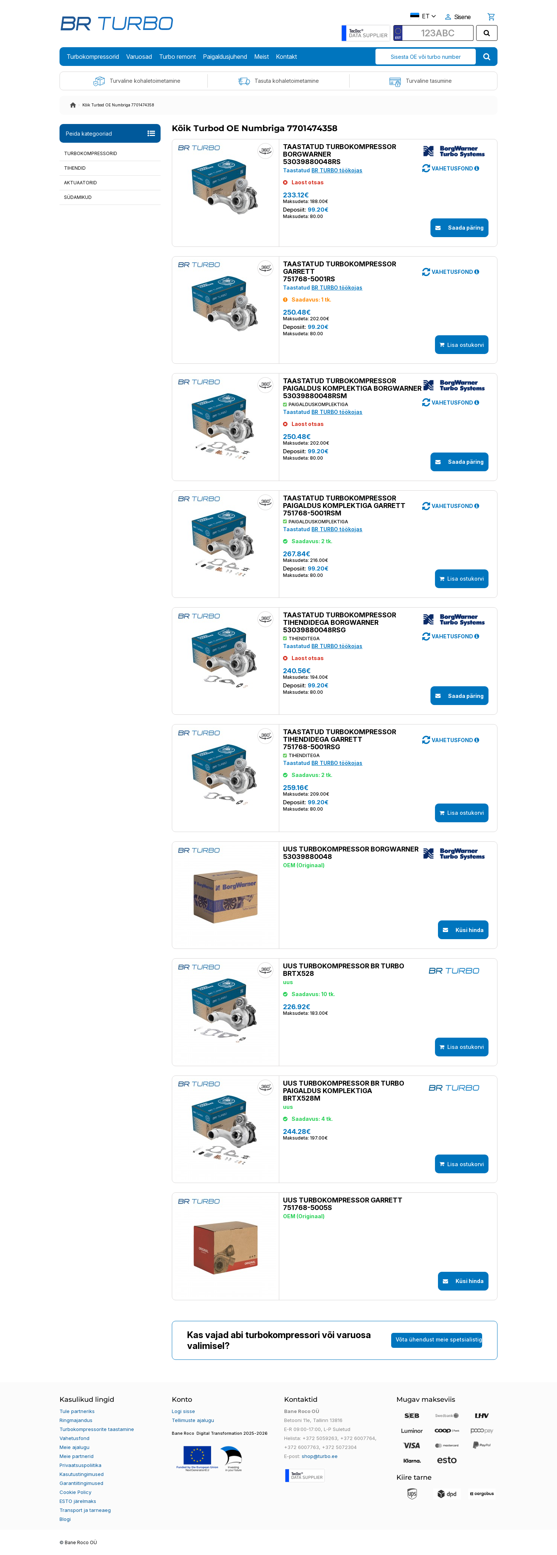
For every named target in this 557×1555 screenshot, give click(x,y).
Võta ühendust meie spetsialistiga (439, 1339)
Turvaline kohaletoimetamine (136, 81)
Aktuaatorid (80, 182)
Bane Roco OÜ (81, 1542)
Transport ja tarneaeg (85, 1510)
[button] (476, 168)
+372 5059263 (319, 1438)
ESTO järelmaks (78, 1501)
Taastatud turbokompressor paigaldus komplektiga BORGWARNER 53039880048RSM (352, 388)
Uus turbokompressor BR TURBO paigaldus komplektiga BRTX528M (343, 1091)
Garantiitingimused (81, 1483)
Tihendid (75, 168)
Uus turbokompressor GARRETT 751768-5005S (342, 1203)
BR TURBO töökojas (336, 170)
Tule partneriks (77, 1411)
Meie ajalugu (74, 1447)
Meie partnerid (77, 1456)
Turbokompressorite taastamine (97, 1429)
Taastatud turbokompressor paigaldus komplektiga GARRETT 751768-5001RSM (344, 505)
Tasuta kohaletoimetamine (278, 81)
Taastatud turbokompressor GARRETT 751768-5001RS (339, 271)
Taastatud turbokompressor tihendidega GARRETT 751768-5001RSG (339, 739)
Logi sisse (183, 1411)
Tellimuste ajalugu (193, 1420)
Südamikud (78, 197)
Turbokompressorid (90, 153)
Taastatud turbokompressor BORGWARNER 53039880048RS (339, 154)
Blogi (65, 1519)
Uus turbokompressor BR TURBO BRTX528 (343, 969)
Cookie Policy (75, 1492)
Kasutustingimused (82, 1474)
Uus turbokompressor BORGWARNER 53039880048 (350, 852)
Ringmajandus (76, 1420)
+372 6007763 (301, 1447)
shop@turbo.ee (320, 1456)
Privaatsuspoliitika (80, 1465)
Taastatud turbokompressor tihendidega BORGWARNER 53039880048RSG (339, 622)
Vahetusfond (74, 1438)
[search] (486, 33)
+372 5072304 (339, 1447)
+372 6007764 (357, 1438)
